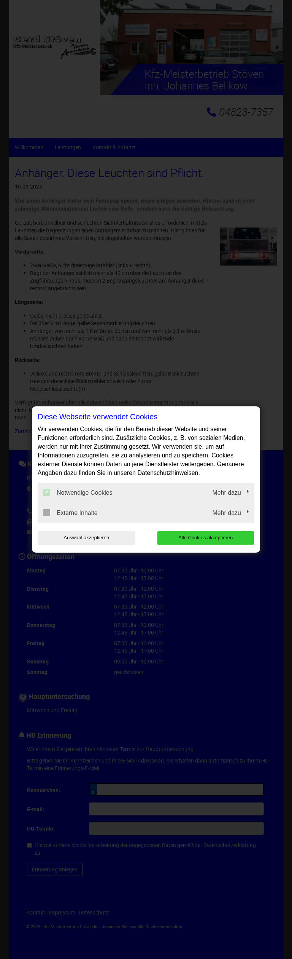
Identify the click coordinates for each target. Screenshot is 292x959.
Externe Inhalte (70, 512)
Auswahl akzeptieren (86, 537)
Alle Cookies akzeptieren (205, 537)
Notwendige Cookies (78, 492)
